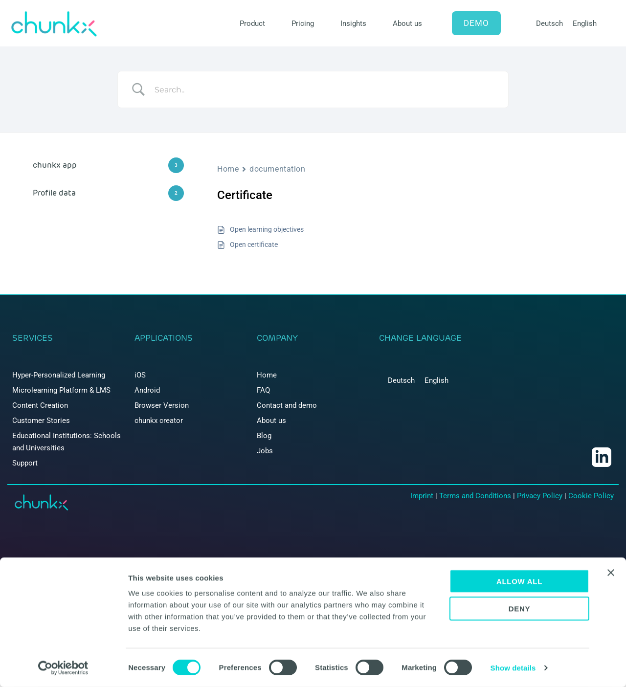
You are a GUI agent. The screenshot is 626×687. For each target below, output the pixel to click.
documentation (277, 169)
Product (252, 23)
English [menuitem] (585, 23)
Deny (520, 609)
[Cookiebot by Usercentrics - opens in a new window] (63, 668)
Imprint (421, 495)
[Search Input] (325, 89)
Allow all (519, 581)
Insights (353, 23)
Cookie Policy (591, 495)
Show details (513, 668)
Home (228, 169)
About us (407, 23)
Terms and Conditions (475, 495)
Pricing (302, 23)
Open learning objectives (267, 229)
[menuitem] (549, 23)
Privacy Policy (539, 495)
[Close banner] (610, 572)
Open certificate (254, 244)
